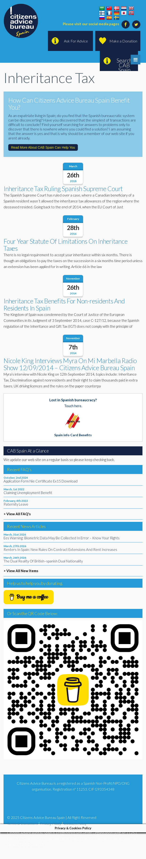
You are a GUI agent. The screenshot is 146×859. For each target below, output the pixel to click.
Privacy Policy (50, 823)
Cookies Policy (75, 823)
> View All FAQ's (17, 514)
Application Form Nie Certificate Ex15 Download (41, 481)
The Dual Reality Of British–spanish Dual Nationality (43, 561)
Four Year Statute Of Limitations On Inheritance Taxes (65, 244)
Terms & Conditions (22, 823)
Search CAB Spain (124, 64)
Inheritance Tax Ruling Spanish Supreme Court (63, 189)
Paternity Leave (16, 504)
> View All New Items (21, 571)
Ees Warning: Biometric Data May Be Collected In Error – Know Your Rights (62, 538)
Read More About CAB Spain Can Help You (43, 147)
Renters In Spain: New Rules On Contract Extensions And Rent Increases (60, 549)
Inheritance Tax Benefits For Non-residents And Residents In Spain (64, 304)
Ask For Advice (76, 41)
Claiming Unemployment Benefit (28, 492)
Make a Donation (123, 41)
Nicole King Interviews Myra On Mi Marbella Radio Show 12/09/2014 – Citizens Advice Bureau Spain (70, 364)
